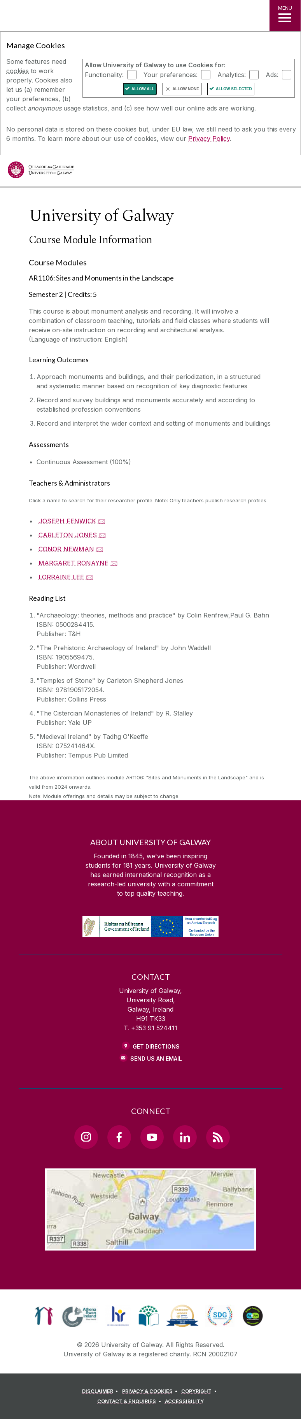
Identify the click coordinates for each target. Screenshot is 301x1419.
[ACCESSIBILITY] (184, 1401)
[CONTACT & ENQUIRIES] (130, 1401)
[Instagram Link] (86, 1137)
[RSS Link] (217, 1137)
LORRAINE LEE (61, 577)
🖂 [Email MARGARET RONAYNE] (114, 563)
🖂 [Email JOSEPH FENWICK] (101, 521)
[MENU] (285, 15)
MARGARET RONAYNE (73, 563)
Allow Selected (234, 89)
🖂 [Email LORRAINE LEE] (89, 577)
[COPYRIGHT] (200, 1391)
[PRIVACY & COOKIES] (151, 1391)
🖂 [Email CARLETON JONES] (102, 535)
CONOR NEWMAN (66, 549)
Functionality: (104, 74)
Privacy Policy (209, 138)
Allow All (142, 89)
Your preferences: (171, 74)
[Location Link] (150, 1244)
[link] (43, 1316)
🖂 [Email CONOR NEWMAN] (99, 549)
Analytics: (231, 74)
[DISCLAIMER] (101, 1391)
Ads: (272, 74)
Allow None (186, 89)
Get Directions (156, 1046)
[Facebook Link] (119, 1137)
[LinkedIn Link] (184, 1137)
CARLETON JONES (67, 535)
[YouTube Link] (152, 1137)
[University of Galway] (41, 171)
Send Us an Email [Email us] (156, 1058)
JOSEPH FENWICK (67, 521)
